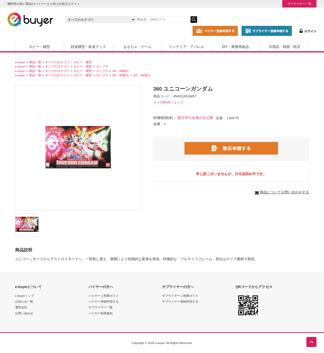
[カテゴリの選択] (100, 19)
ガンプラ (102, 66)
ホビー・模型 (39, 47)
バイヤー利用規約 (100, 313)
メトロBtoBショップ (168, 102)
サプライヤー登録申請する (180, 301)
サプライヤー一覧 (299, 3)
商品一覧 (35, 62)
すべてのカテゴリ (57, 62)
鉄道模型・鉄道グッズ (88, 47)
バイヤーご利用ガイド (103, 295)
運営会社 (21, 307)
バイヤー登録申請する (103, 301)
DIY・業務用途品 (235, 47)
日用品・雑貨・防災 (284, 47)
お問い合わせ (24, 313)
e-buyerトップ (24, 295)
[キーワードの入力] (163, 19)
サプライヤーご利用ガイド (180, 295)
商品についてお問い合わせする (284, 192)
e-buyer (20, 62)
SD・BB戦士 (120, 71)
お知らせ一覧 (24, 301)
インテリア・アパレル (186, 47)
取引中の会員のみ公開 (195, 118)
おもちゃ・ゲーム (137, 47)
